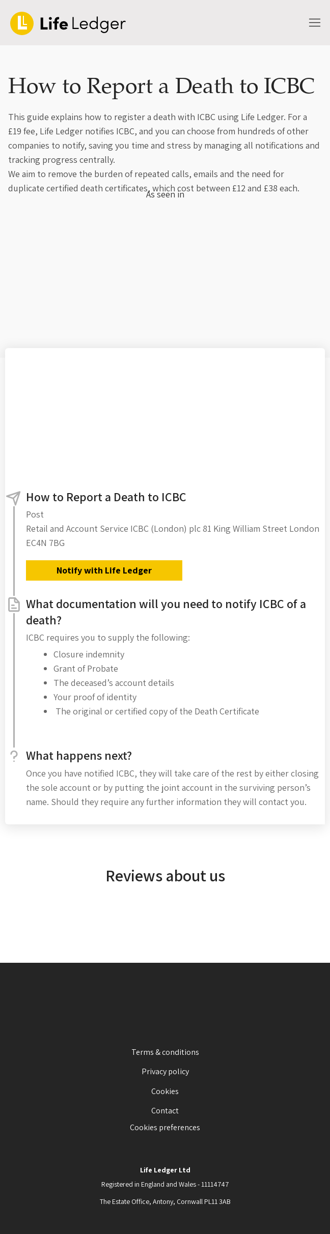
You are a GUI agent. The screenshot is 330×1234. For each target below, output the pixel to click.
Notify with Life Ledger (104, 570)
